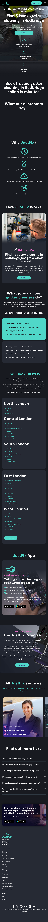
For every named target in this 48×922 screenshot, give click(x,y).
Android (4, 899)
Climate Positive (7, 883)
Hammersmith (11, 519)
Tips (3, 880)
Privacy (4, 855)
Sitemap (4, 870)
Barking (9, 481)
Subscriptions (6, 861)
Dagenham (18, 481)
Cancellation (5, 867)
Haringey (10, 413)
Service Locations (7, 886)
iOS (3, 896)
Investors (5, 877)
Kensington (10, 429)
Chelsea (19, 429)
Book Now (36, 3)
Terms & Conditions (8, 858)
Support (4, 864)
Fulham (21, 519)
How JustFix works (7, 889)
